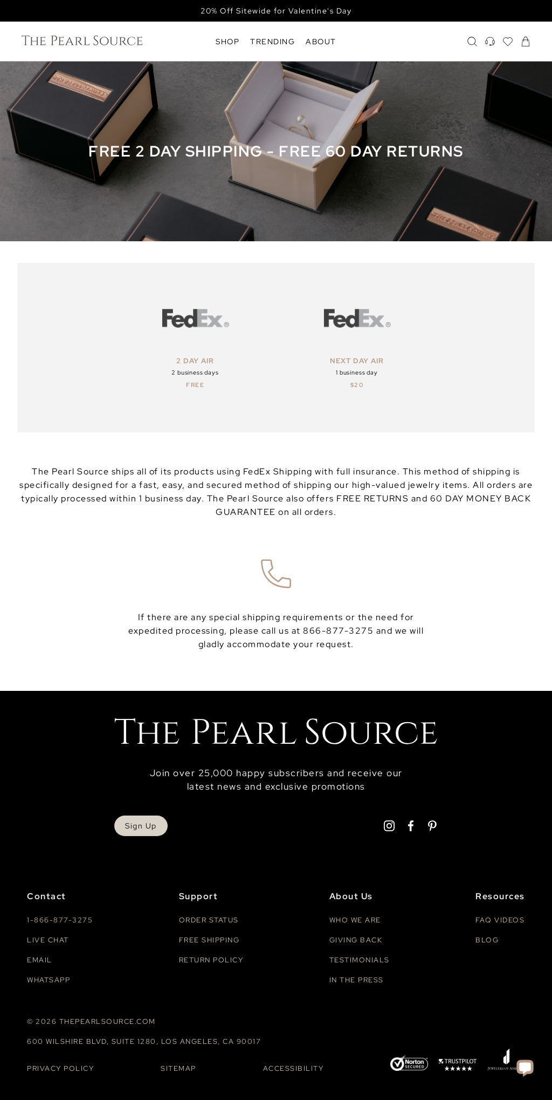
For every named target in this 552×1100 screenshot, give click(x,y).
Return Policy (211, 960)
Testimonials (359, 960)
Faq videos (500, 920)
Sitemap (178, 1068)
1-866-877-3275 (60, 920)
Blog (487, 940)
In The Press (356, 979)
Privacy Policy (60, 1068)
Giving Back (356, 940)
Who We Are (355, 920)
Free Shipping (209, 940)
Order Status (209, 920)
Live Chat (48, 940)
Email (39, 960)
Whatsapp (48, 979)
